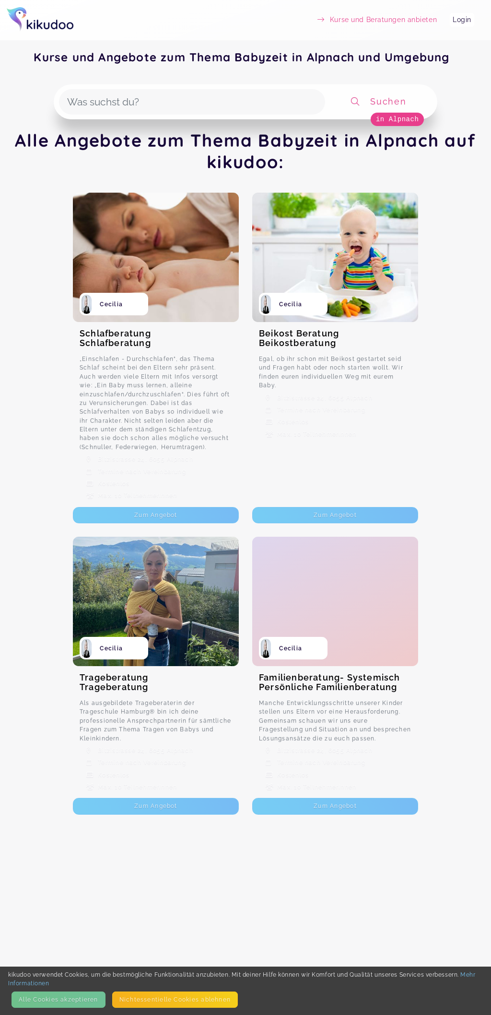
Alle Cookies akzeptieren (58, 999)
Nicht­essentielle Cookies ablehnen (175, 999)
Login (462, 19)
